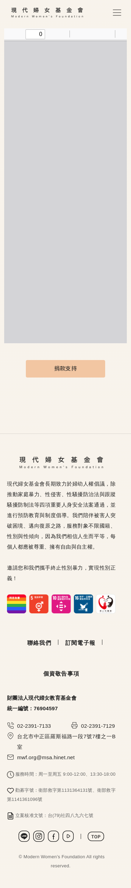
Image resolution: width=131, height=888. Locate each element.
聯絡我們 (39, 643)
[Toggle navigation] (117, 13)
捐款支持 (65, 368)
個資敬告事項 (61, 674)
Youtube (68, 836)
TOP (96, 836)
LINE (24, 836)
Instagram (38, 836)
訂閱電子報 (80, 643)
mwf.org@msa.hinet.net (46, 757)
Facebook (53, 836)
